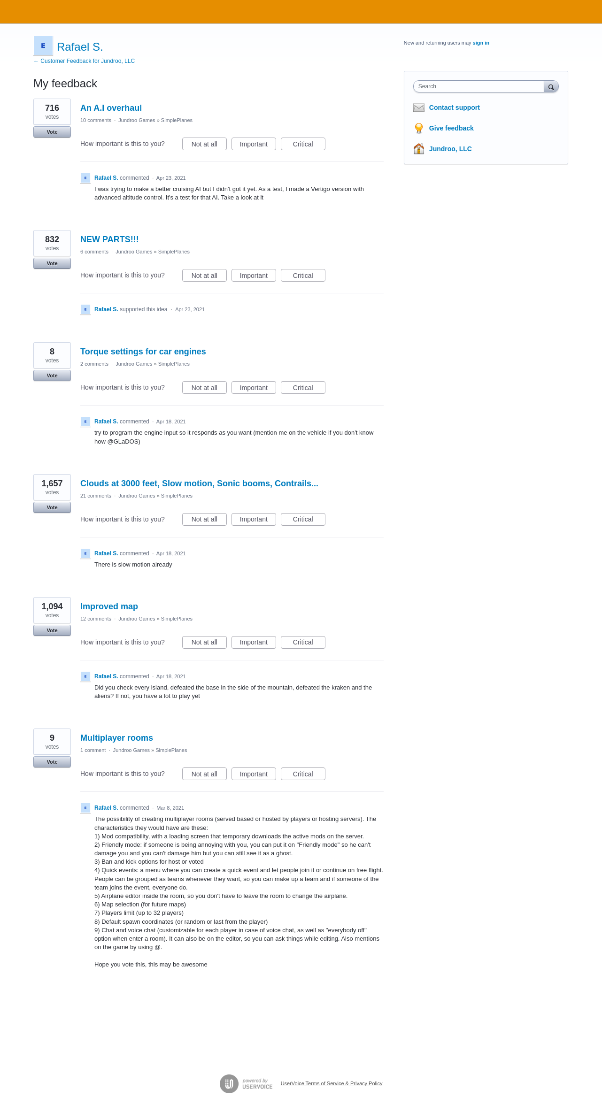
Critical (309, 145)
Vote (51, 132)
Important (258, 145)
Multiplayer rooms (116, 738)
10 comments (95, 120)
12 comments (95, 618)
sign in (481, 43)
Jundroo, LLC (450, 149)
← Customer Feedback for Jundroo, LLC (84, 61)
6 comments (94, 251)
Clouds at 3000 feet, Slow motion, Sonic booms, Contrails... (199, 483)
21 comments (95, 495)
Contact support (454, 107)
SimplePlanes (177, 120)
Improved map (109, 606)
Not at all (209, 145)
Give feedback (451, 128)
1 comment (93, 750)
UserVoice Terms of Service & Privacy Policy (332, 1083)
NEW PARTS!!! (109, 239)
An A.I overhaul (111, 108)
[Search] (551, 86)
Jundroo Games (136, 120)
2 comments (94, 364)
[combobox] (481, 86)
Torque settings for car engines (143, 351)
